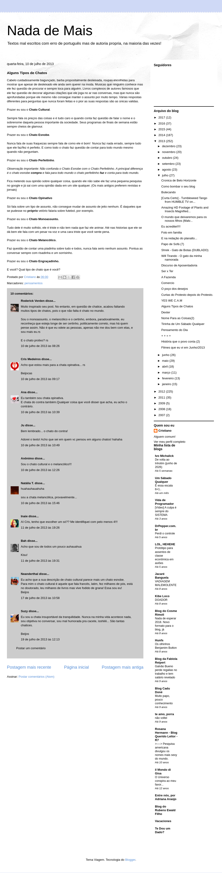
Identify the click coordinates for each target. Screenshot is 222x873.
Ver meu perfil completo (169, 441)
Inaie (24, 516)
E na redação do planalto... (179, 238)
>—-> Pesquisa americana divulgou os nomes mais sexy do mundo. (166, 751)
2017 (162, 117)
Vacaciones (163, 821)
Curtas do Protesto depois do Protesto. (187, 294)
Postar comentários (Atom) (37, 676)
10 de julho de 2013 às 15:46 (40, 503)
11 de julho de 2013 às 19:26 (40, 527)
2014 (162, 135)
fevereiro (168, 378)
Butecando (168, 192)
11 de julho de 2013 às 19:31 (40, 560)
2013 (162, 141)
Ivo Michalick (164, 456)
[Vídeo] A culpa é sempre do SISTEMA (165, 511)
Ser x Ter (167, 271)
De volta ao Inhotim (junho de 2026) (166, 463)
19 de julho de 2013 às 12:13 (40, 639)
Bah (24, 541)
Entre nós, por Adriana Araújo (165, 797)
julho (165, 175)
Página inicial (76, 667)
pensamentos (34, 283)
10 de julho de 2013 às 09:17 (40, 379)
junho (166, 355)
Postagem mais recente (29, 667)
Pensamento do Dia (174, 330)
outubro (167, 157)
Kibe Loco (162, 596)
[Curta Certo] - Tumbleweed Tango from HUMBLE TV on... (184, 199)
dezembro (169, 146)
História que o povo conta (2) (180, 341)
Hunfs (159, 640)
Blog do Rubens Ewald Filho (165, 810)
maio (166, 360)
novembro (169, 152)
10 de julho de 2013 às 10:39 (40, 412)
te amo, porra (164, 714)
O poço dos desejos (174, 288)
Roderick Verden (33, 300)
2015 (162, 129)
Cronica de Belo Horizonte (178, 180)
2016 (162, 123)
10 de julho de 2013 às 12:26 (40, 470)
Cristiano (164, 430)
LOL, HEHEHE (165, 544)
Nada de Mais (49, 30)
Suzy (24, 611)
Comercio (167, 283)
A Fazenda (168, 277)
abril (165, 366)
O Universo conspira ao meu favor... (165, 781)
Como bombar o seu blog (178, 186)
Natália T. (27, 483)
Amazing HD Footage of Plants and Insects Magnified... (184, 209)
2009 (162, 403)
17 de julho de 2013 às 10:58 (40, 598)
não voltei (161, 718)
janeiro (167, 384)
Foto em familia (171, 232)
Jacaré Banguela (162, 575)
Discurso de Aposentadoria (179, 265)
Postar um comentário (31, 648)
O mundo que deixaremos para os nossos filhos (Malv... (184, 218)
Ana (24, 392)
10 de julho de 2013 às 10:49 (40, 445)
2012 (162, 391)
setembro (169, 163)
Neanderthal (29, 574)
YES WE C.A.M (171, 300)
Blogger (130, 859)
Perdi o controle (165, 533)
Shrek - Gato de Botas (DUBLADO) (184, 250)
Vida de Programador (164, 501)
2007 (162, 415)
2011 (162, 397)
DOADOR (161, 600)
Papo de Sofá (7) (172, 244)
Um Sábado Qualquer (163, 479)
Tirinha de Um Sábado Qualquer (182, 324)
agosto (167, 169)
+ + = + (166, 335)
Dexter (165, 312)
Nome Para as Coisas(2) (177, 318)
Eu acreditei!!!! (170, 226)
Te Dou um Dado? (162, 830)
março (166, 372)
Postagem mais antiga (122, 667)
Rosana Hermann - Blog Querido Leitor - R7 (166, 734)
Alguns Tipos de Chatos (177, 306)
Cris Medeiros (31, 359)
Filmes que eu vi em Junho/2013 (183, 347)
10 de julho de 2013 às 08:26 (40, 346)
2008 (162, 409)
